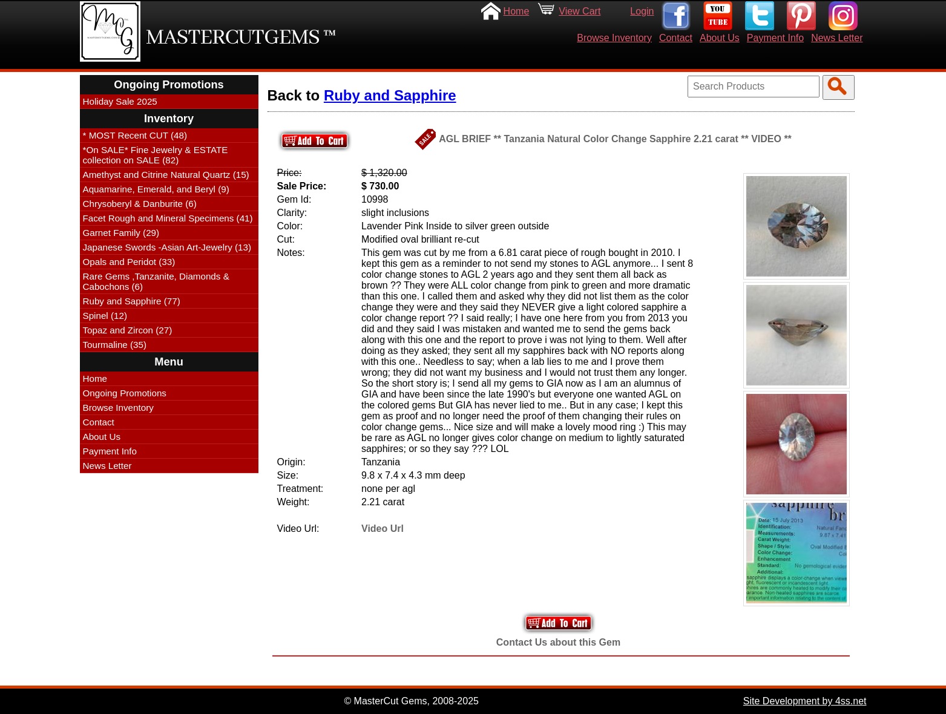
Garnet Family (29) (121, 233)
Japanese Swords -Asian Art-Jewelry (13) (167, 247)
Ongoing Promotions (124, 393)
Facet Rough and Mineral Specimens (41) (168, 218)
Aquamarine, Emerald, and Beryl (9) (156, 189)
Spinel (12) (105, 315)
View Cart (579, 11)
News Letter (836, 38)
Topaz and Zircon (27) (127, 330)
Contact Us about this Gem (558, 642)
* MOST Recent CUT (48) (135, 135)
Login (642, 11)
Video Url (382, 528)
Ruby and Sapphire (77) (131, 301)
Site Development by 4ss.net (805, 701)
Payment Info (775, 38)
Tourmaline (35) (115, 344)
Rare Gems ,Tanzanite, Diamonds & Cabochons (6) (156, 281)
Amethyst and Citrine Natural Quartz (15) (166, 174)
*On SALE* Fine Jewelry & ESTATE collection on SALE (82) (155, 155)
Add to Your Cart (558, 623)
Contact (675, 38)
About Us (720, 38)
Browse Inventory (614, 38)
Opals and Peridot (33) (129, 262)
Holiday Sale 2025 (120, 101)
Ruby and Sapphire (390, 95)
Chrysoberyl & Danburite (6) (140, 203)
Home (517, 11)
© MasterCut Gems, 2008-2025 (411, 701)
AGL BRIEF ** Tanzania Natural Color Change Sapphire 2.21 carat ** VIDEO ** (615, 139)
